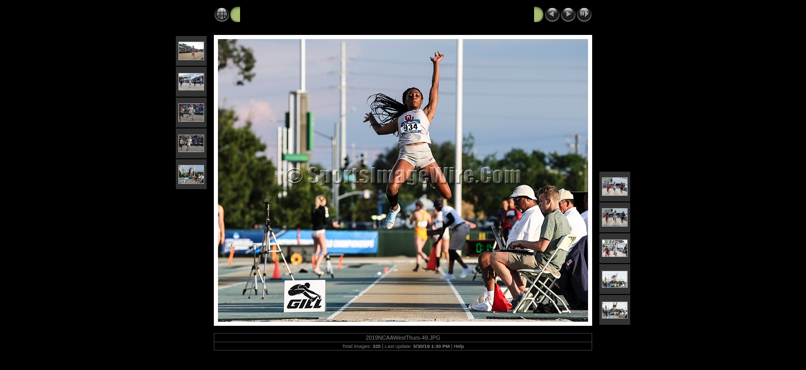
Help (459, 346)
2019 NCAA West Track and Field (297, 14)
